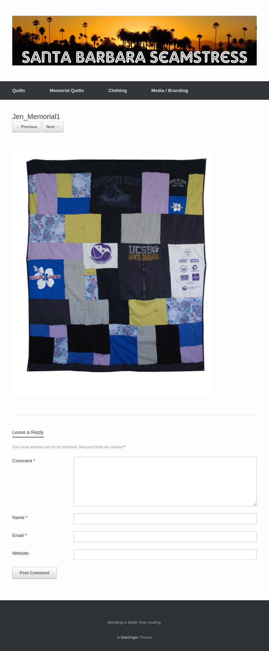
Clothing (117, 90)
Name (19, 517)
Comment (23, 460)
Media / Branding (169, 90)
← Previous (26, 127)
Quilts (18, 90)
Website (20, 553)
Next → (53, 127)
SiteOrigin (129, 637)
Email (19, 535)
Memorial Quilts (67, 90)
